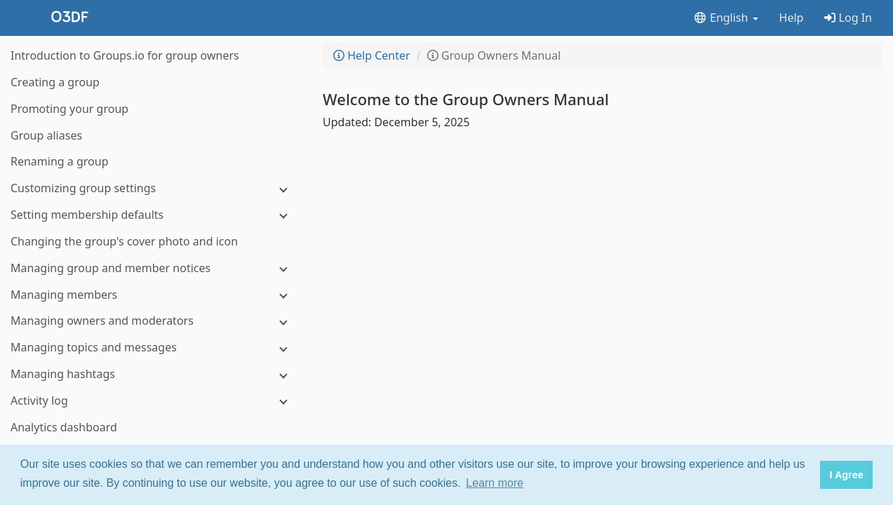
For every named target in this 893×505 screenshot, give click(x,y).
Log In (848, 17)
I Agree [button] (846, 474)
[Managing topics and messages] (154, 347)
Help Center (371, 55)
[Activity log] (154, 401)
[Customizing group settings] (154, 188)
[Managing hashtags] (154, 374)
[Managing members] (154, 295)
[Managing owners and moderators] (154, 321)
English (725, 17)
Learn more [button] (494, 483)
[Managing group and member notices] (154, 268)
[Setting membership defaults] (154, 215)
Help (791, 17)
